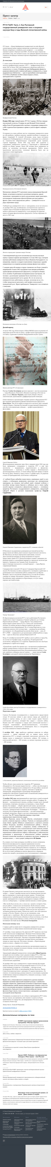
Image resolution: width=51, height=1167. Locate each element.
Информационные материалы (41, 1129)
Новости (5, 18)
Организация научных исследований (31, 1120)
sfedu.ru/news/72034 (25, 1011)
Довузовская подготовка (6, 1122)
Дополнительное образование (18, 1129)
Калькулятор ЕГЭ (7, 1129)
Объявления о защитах (42, 1124)
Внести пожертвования (9, 1134)
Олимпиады (6, 1124)
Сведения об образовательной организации (13, 1)
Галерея (10, 18)
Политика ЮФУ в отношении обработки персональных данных (18, 1137)
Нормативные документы (40, 1126)
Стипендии (16, 1127)
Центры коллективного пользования (31, 1123)
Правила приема (7, 1119)
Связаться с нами (34, 18)
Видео (15, 18)
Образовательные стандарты (18, 1123)
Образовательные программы (18, 1120)
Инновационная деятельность (29, 1129)
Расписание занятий (19, 1125)
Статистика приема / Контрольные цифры (8, 1126)
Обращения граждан (23, 18)
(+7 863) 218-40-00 (8, 1113)
